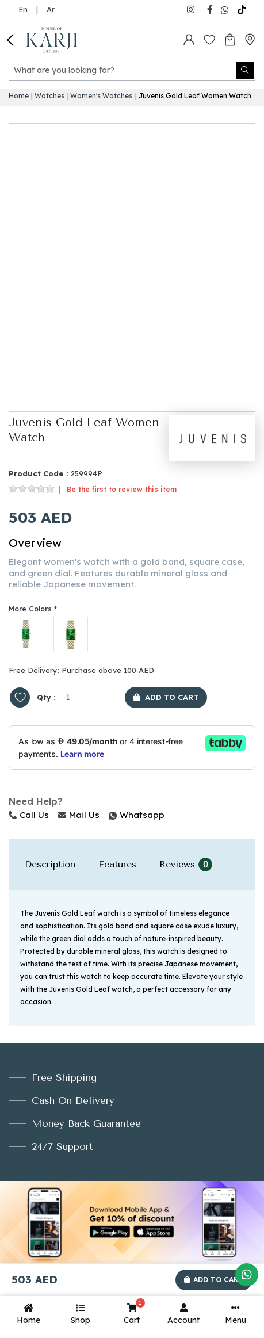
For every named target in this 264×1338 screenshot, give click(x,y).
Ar (51, 9)
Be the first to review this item (122, 489)
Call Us (29, 814)
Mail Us (79, 814)
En (23, 9)
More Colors (30, 609)
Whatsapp (110, 814)
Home (19, 95)
